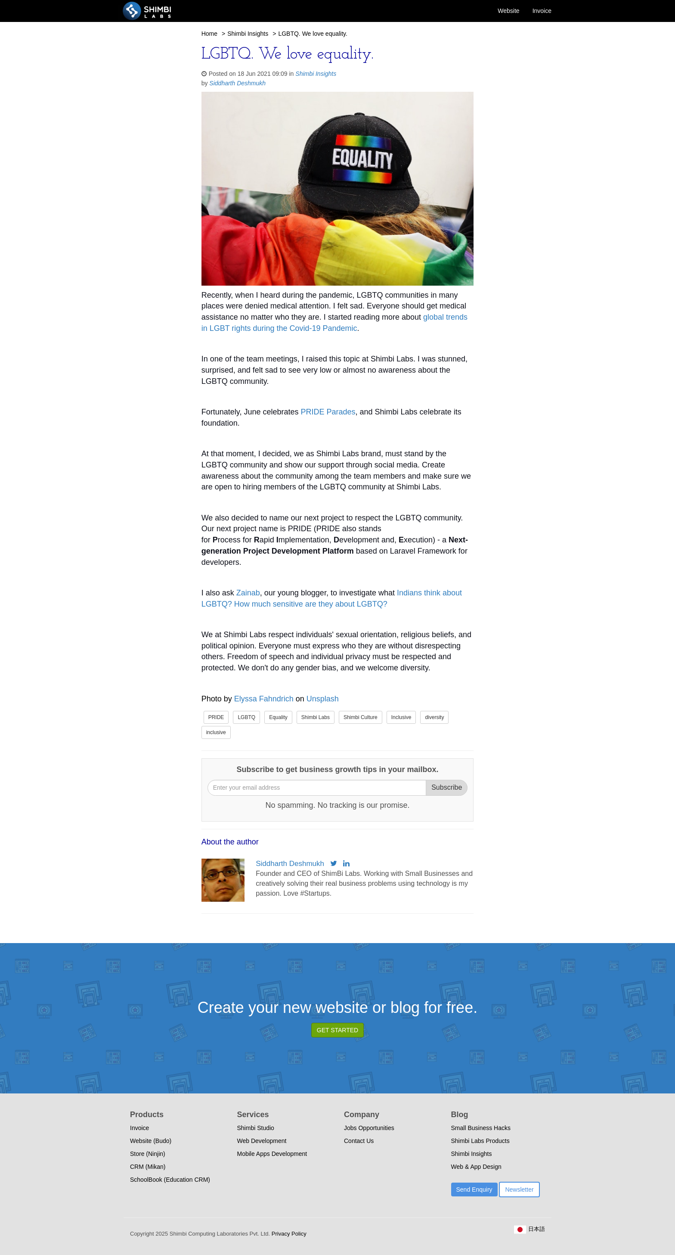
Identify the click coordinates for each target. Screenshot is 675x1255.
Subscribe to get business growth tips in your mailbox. (337, 769)
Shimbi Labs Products (480, 1140)
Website (508, 10)
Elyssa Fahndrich (264, 698)
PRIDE (216, 717)
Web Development (262, 1140)
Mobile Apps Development (272, 1153)
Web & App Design (476, 1166)
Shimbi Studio (255, 1127)
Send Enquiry (474, 1189)
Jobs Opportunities (369, 1127)
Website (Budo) (150, 1140)
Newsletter (519, 1189)
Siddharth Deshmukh (237, 83)
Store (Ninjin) (147, 1153)
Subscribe (446, 787)
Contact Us (359, 1140)
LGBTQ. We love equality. (312, 33)
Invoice (542, 10)
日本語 (529, 1229)
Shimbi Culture (361, 717)
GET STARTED (337, 1030)
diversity (434, 717)
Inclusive (401, 717)
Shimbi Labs (315, 717)
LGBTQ (246, 717)
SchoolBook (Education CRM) (170, 1179)
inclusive (216, 732)
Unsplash (323, 698)
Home (209, 33)
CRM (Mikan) (147, 1166)
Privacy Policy (288, 1233)
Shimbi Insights (247, 33)
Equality (278, 717)
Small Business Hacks (481, 1127)
